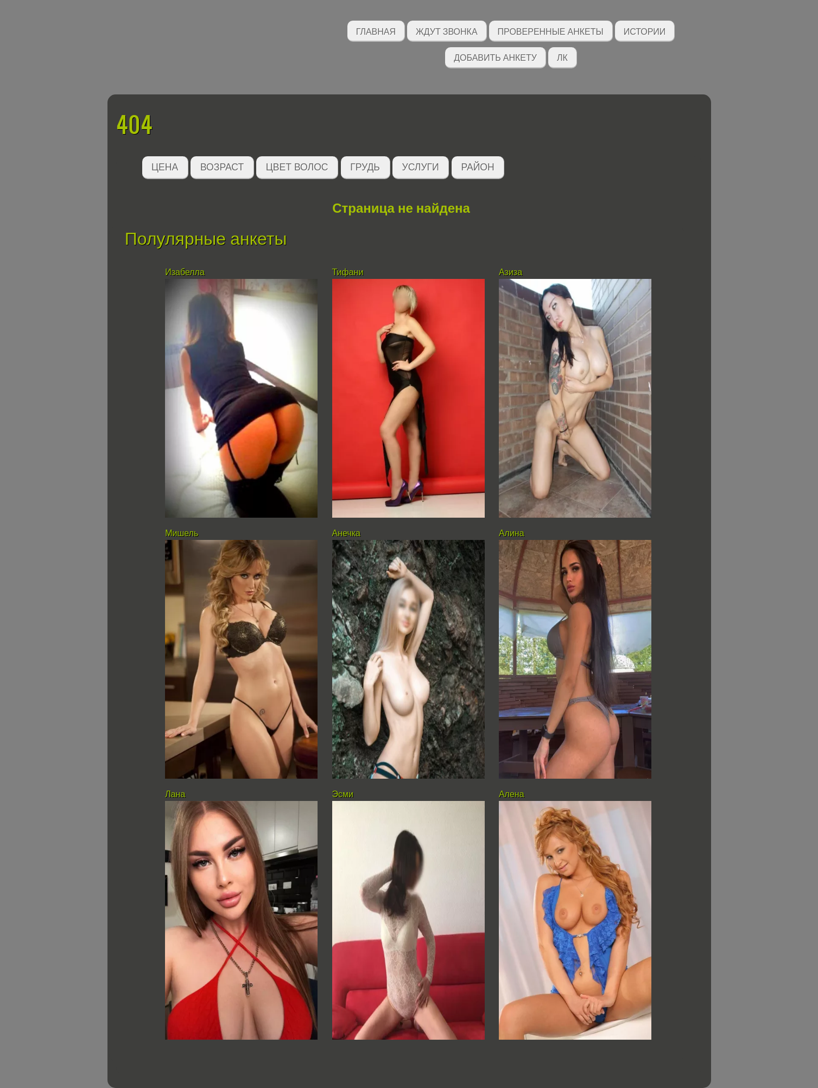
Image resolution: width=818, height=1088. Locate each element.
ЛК (562, 56)
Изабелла (185, 272)
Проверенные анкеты (551, 30)
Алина (511, 533)
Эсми (342, 794)
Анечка (346, 533)
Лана (175, 794)
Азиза (510, 272)
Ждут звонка (447, 30)
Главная (376, 30)
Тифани (348, 272)
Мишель (181, 533)
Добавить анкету (495, 56)
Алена (511, 794)
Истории (645, 30)
